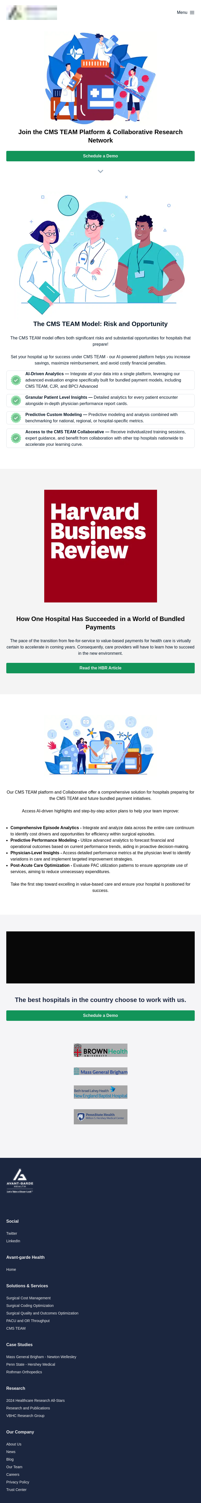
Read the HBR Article (100, 668)
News (10, 1452)
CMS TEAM (16, 1328)
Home (11, 1269)
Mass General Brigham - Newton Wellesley (41, 1357)
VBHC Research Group (25, 1416)
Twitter (11, 1233)
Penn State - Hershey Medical (30, 1364)
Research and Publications (28, 1408)
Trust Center (16, 1490)
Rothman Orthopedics (24, 1372)
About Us (13, 1444)
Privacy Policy (17, 1482)
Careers (12, 1474)
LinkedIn (13, 1241)
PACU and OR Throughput (28, 1321)
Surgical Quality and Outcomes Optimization (42, 1313)
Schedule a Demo (100, 156)
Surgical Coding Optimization (30, 1305)
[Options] (186, 12)
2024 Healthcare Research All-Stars (35, 1400)
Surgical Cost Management (28, 1298)
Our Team (14, 1467)
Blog (10, 1459)
